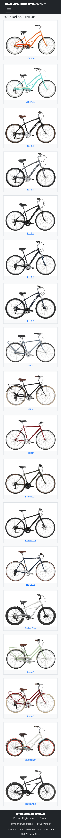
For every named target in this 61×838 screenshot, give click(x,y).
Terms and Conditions (22, 823)
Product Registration (24, 818)
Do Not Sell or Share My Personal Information (30, 829)
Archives (25, 4)
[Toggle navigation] (9, 10)
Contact (44, 818)
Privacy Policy (45, 823)
